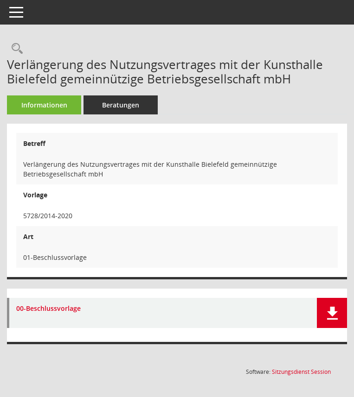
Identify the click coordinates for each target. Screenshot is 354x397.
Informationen (44, 105)
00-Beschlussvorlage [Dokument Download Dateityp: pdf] (48, 309)
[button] (332, 313)
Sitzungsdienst (301, 372)
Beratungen (120, 105)
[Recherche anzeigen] (15, 49)
